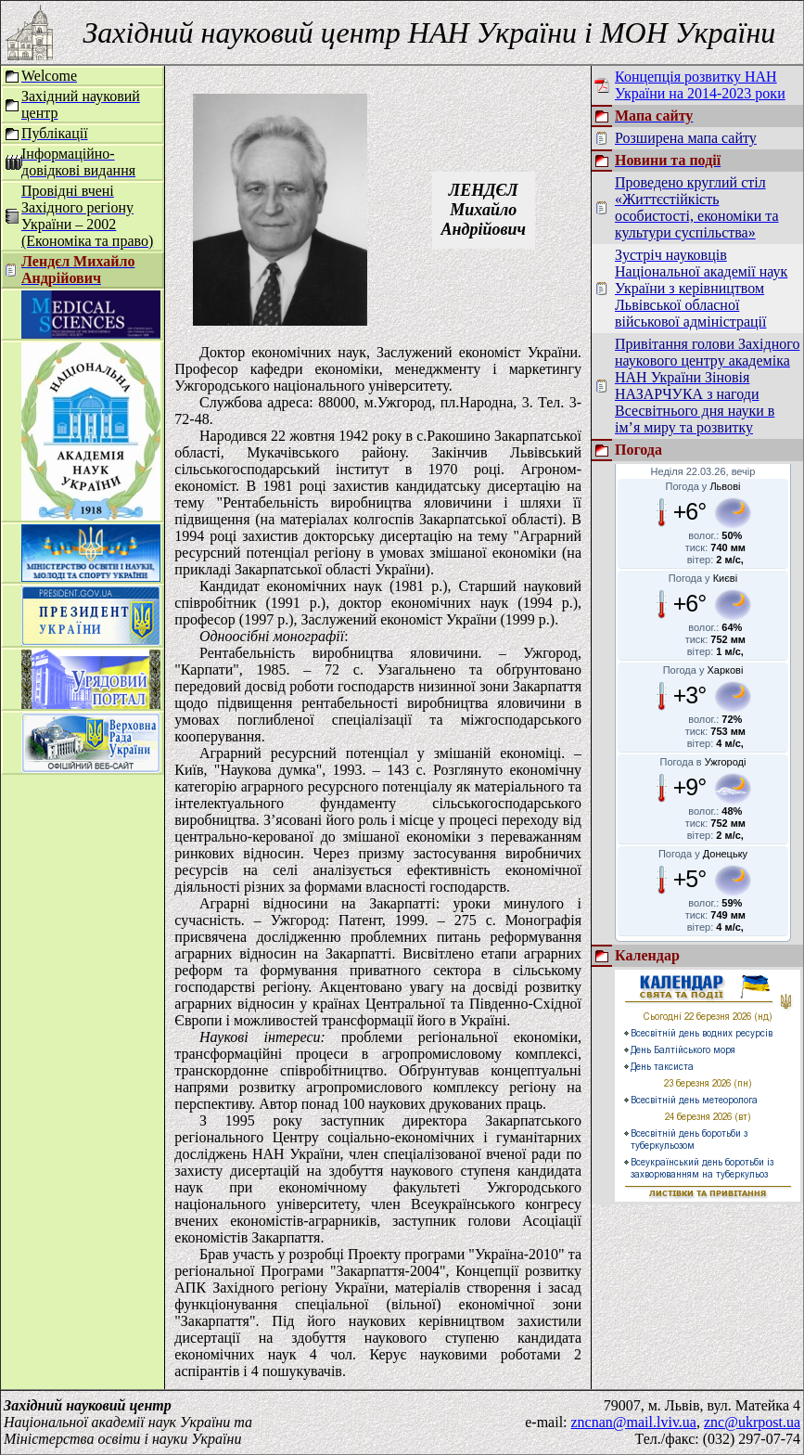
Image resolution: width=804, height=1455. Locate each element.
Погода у (703, 486)
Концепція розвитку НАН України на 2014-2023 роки (700, 85)
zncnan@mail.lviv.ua (633, 1422)
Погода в (703, 761)
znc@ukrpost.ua (752, 1422)
